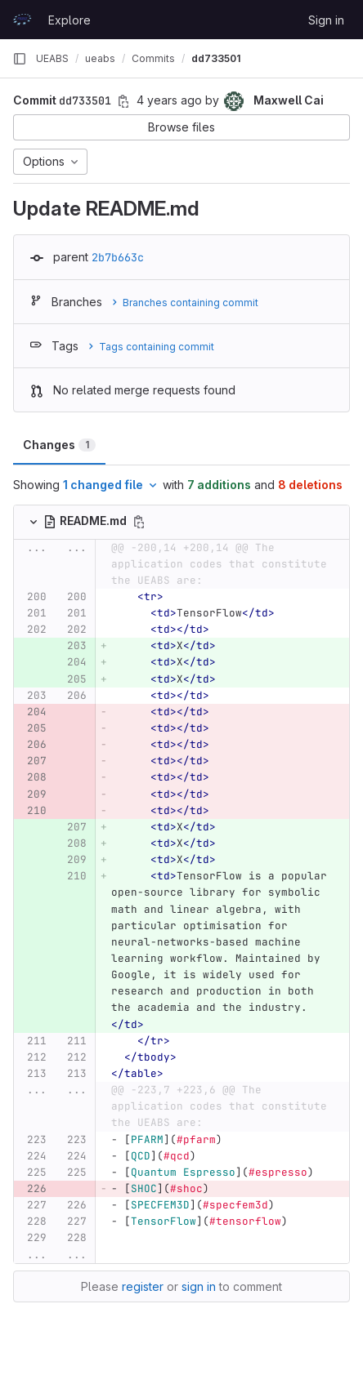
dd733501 (215, 58)
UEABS (52, 58)
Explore (69, 20)
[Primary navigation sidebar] (20, 59)
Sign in (326, 20)
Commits (153, 58)
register (143, 1286)
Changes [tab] (59, 445)
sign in (199, 1286)
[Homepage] (22, 20)
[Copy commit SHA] (123, 101)
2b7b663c (118, 257)
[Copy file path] (139, 522)
